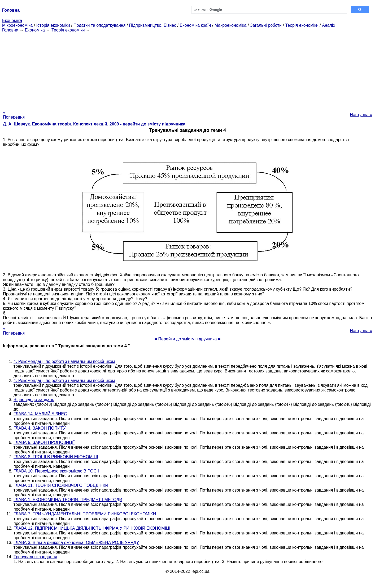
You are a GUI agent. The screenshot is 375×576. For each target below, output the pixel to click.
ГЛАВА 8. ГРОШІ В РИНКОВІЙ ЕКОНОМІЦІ (56, 456)
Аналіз (328, 25)
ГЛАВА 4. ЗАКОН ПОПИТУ (40, 428)
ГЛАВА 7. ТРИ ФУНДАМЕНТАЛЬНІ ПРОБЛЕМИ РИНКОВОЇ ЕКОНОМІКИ (85, 514)
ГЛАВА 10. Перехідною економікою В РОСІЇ (56, 471)
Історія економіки (53, 25)
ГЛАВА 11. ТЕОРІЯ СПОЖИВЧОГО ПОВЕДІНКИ (61, 485)
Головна (10, 30)
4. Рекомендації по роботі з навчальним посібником (64, 361)
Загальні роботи (266, 25)
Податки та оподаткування (99, 25)
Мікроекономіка (17, 25)
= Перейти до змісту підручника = (188, 339)
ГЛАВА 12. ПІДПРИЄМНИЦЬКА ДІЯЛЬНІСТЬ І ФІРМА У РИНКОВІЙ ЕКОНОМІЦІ (92, 528)
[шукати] (268, 9)
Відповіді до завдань (34, 399)
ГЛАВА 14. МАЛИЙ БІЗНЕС (40, 414)
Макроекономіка (231, 25)
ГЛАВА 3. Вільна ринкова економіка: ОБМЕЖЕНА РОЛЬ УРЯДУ (76, 542)
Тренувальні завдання (35, 557)
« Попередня (14, 114)
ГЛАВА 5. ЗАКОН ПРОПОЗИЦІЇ (44, 442)
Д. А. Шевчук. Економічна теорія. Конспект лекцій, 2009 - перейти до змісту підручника (94, 124)
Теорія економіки (301, 25)
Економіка (12, 20)
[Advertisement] (187, 70)
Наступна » (361, 114)
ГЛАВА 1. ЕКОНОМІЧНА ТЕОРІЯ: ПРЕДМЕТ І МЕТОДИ (68, 499)
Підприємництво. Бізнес (152, 25)
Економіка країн (195, 25)
